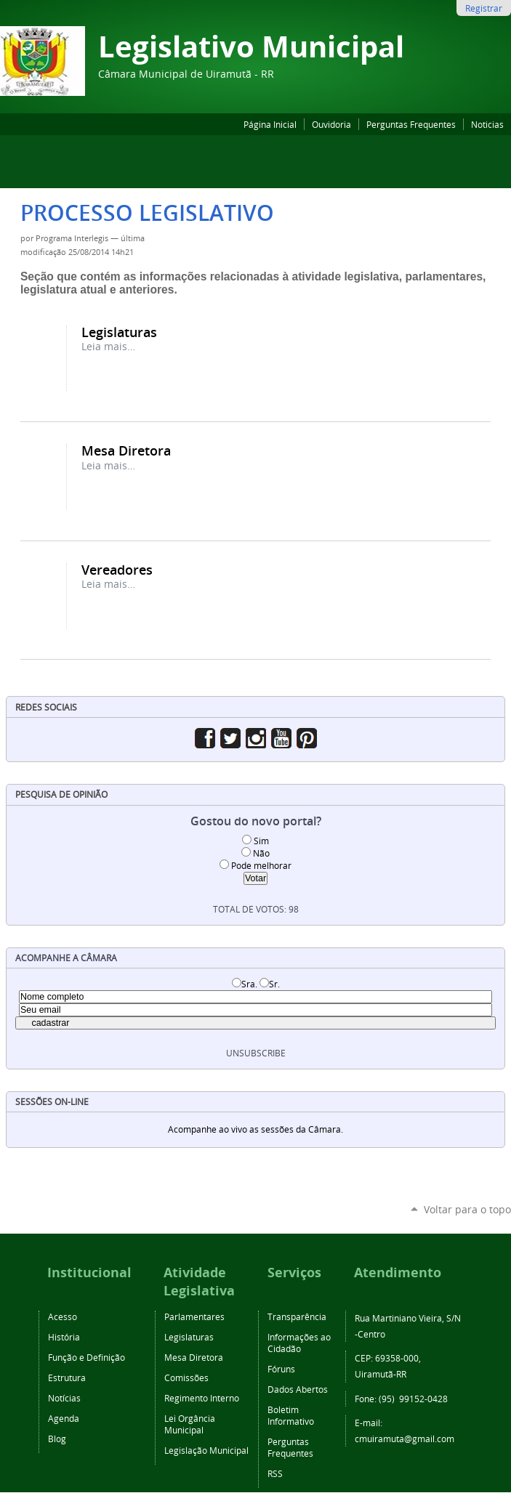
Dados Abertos (297, 1389)
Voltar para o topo (467, 1209)
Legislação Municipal (206, 1450)
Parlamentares (194, 1316)
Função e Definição (86, 1357)
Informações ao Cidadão (299, 1342)
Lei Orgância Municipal (189, 1424)
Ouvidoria (331, 124)
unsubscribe (256, 1053)
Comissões (186, 1377)
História (64, 1337)
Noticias (487, 124)
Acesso (62, 1316)
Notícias (64, 1398)
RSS (275, 1473)
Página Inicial (270, 124)
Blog (57, 1438)
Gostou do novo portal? (255, 821)
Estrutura (67, 1377)
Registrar (483, 8)
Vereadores (117, 569)
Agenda (63, 1418)
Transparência (296, 1316)
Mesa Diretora (126, 450)
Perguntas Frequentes (411, 124)
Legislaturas (119, 332)
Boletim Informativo (290, 1415)
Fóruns (281, 1369)
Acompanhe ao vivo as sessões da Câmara (254, 1129)
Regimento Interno (201, 1398)
